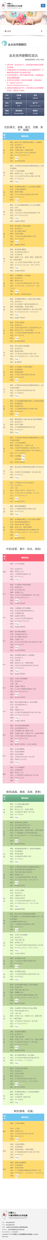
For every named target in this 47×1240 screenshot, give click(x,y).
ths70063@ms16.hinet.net (16, 1229)
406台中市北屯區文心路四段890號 (17, 1227)
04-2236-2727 (10, 1225)
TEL (3, 1222)
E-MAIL (4, 1229)
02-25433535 (19, 179)
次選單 (23, 31)
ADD (3, 1227)
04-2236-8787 (10, 1222)
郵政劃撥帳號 (6, 1232)
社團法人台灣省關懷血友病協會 (12, 5)
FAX (3, 1225)
